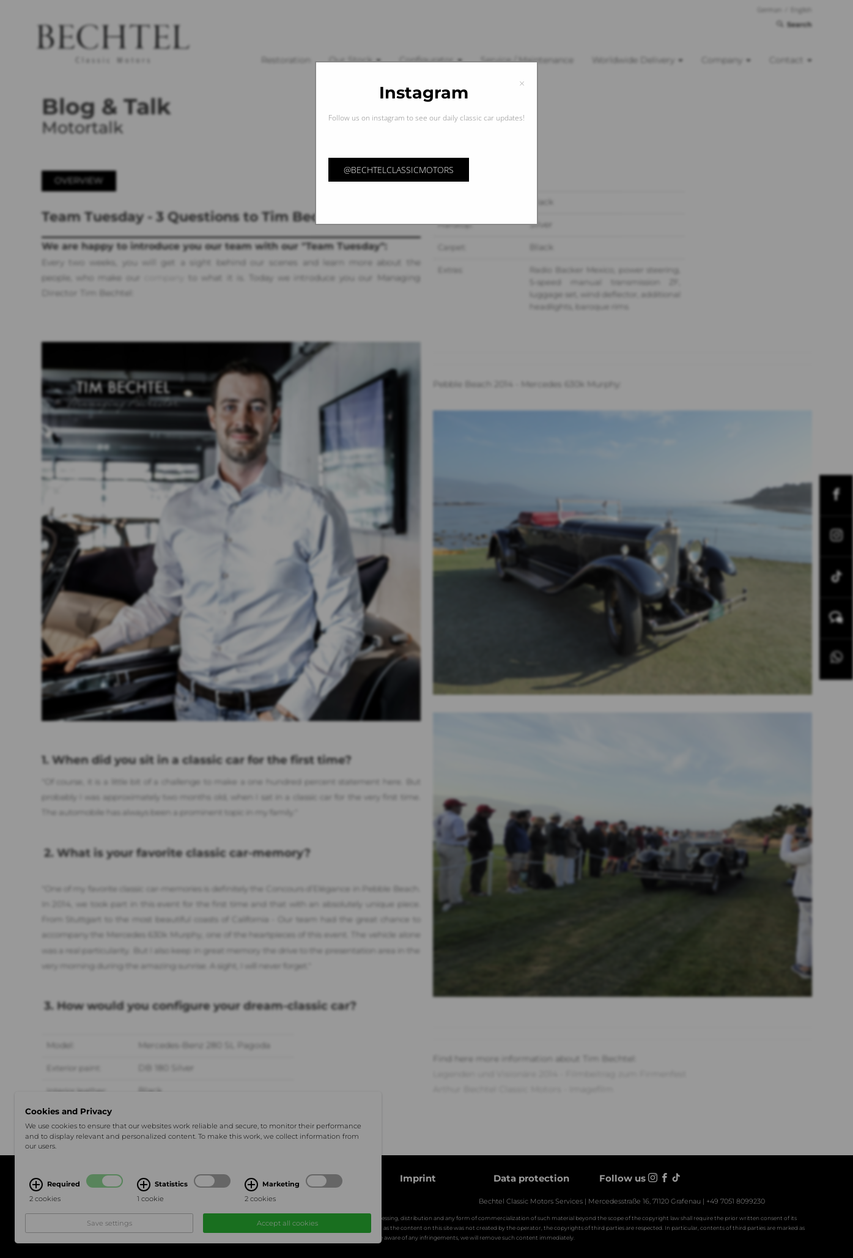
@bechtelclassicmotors (399, 170)
